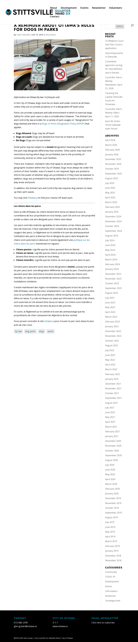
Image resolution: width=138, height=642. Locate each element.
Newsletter (99, 8)
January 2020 (111, 493)
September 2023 (113, 288)
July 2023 (109, 297)
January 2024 (111, 269)
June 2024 (110, 245)
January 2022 (111, 378)
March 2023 (111, 316)
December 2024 (113, 216)
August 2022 (111, 345)
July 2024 (109, 240)
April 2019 (110, 536)
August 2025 (111, 178)
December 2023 (113, 273)
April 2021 (110, 421)
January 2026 (111, 154)
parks (50, 331)
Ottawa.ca (33, 197)
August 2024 (111, 235)
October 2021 (112, 393)
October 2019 (112, 507)
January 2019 (111, 550)
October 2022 (112, 340)
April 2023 (110, 312)
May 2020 (110, 474)
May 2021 (110, 417)
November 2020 (113, 445)
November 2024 (113, 221)
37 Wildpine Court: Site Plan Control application (114, 44)
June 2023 (110, 302)
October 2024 (112, 226)
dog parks (30, 331)
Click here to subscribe (103, 622)
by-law (18, 331)
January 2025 (111, 211)
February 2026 (112, 149)
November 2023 (113, 278)
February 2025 (112, 206)
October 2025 (112, 168)
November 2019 (113, 503)
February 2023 (112, 321)
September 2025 (113, 173)
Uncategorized (112, 600)
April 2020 (110, 479)
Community (111, 571)
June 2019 (110, 527)
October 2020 (112, 450)
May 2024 (110, 250)
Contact (54, 16)
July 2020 (109, 464)
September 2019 (113, 512)
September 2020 (113, 455)
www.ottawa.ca (60, 626)
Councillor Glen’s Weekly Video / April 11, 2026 (113, 112)
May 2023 (110, 307)
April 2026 (110, 140)
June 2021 (110, 412)
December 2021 (113, 383)
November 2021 (113, 388)
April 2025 (110, 197)
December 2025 (113, 159)
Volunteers (115, 8)
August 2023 (111, 292)
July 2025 (109, 183)
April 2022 (110, 364)
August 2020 (111, 460)
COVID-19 (110, 576)
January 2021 (111, 436)
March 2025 (111, 202)
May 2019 (110, 531)
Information (50, 34)
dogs (41, 331)
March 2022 (111, 369)
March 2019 (111, 541)
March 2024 (111, 259)
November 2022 (113, 335)
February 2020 (112, 488)
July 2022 (109, 350)
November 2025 (113, 163)
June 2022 (110, 355)
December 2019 (113, 498)
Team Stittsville (23, 34)
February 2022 (112, 374)
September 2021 (113, 397)
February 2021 (112, 431)
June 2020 (110, 469)
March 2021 (111, 426)
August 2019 (111, 517)
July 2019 (109, 522)
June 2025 (110, 187)
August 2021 (111, 402)
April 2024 (110, 254)
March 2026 (111, 144)
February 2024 (112, 264)
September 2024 (113, 230)
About (53, 8)
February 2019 (112, 546)
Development (69, 8)
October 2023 (112, 283)
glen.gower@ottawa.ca (25, 626)
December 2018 (113, 555)
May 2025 (110, 192)
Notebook (110, 595)
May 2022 (110, 359)
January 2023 (111, 326)
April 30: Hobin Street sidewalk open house (113, 125)
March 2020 (111, 484)
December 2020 (113, 440)
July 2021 (109, 407)
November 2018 (113, 560)
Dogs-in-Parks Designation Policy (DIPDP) (63, 123)
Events (84, 8)
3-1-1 (55, 622)
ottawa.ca (49, 321)
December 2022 (113, 331)
